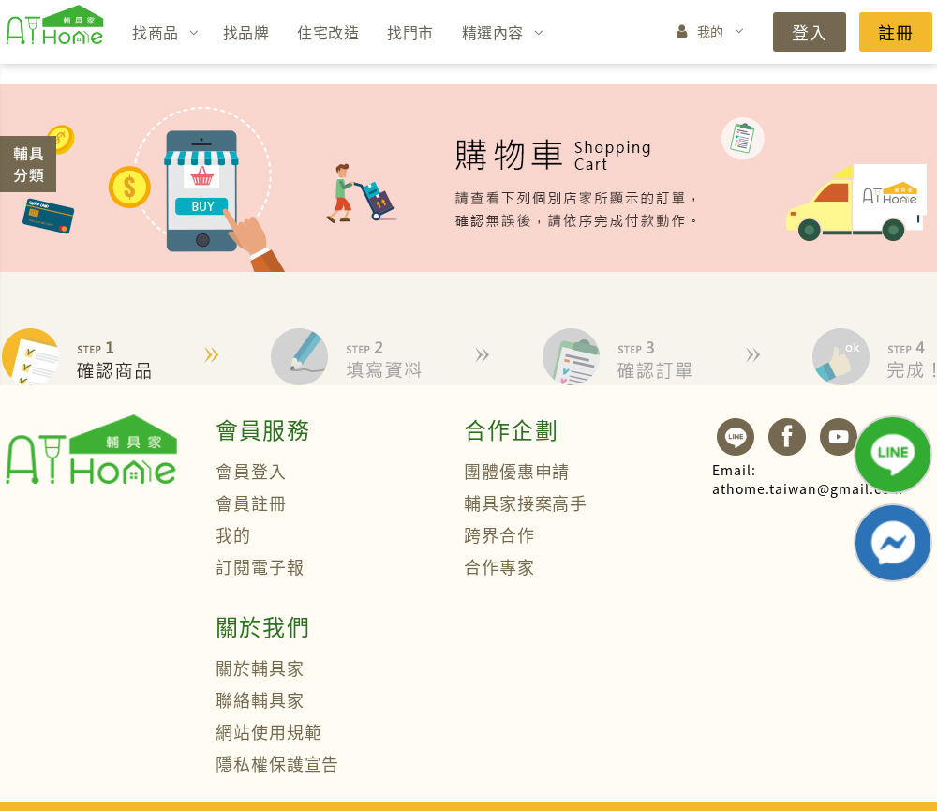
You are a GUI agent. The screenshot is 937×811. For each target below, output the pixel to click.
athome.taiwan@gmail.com (807, 479)
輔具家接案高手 (525, 502)
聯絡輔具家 (260, 699)
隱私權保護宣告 (277, 763)
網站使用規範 (268, 731)
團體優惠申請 (517, 470)
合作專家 (499, 566)
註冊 (896, 32)
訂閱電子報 (260, 566)
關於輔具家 (260, 667)
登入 (809, 32)
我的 (710, 31)
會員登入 (251, 470)
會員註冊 (251, 502)
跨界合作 (499, 534)
